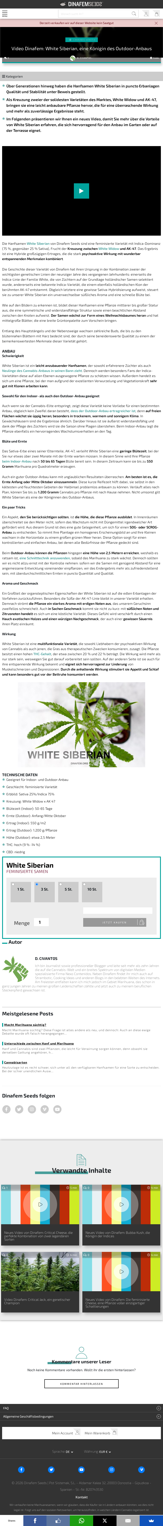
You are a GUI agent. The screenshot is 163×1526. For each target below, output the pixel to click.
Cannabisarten (15, 1062)
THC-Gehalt (42, 654)
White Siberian (38, 243)
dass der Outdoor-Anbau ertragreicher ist (103, 411)
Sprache (58, 1452)
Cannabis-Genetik (84, 40)
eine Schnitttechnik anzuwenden (45, 558)
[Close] (156, 23)
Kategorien (12, 76)
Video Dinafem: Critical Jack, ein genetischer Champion (37, 1301)
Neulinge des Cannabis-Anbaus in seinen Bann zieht (42, 371)
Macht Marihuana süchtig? (25, 1025)
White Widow (108, 248)
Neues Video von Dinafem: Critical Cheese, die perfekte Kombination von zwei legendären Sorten (38, 1236)
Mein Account (145, 13)
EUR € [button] (103, 1452)
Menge (22, 923)
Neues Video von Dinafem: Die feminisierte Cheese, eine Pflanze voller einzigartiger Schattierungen (118, 1303)
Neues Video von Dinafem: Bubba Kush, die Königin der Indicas (118, 1234)
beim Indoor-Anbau (17, 461)
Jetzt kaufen (118, 922)
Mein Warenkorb (156, 13)
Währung (91, 1452)
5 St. (68, 889)
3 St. (44, 889)
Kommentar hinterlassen (81, 1384)
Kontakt (82, 1497)
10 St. (92, 889)
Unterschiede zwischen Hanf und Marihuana (39, 1044)
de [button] (68, 1452)
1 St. (20, 889)
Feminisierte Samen (27, 871)
